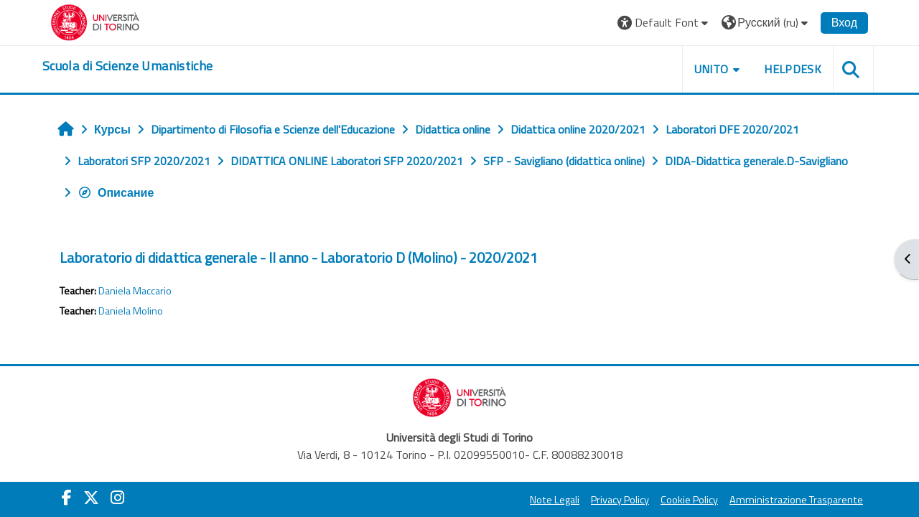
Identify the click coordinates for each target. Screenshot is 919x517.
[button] (664, 22)
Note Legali (554, 500)
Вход (844, 22)
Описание (116, 192)
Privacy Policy (620, 500)
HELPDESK (792, 69)
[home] (127, 66)
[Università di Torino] (95, 20)
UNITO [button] (711, 69)
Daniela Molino (130, 311)
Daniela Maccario (135, 291)
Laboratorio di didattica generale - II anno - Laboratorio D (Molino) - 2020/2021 (299, 257)
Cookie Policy (689, 500)
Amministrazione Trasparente (796, 500)
